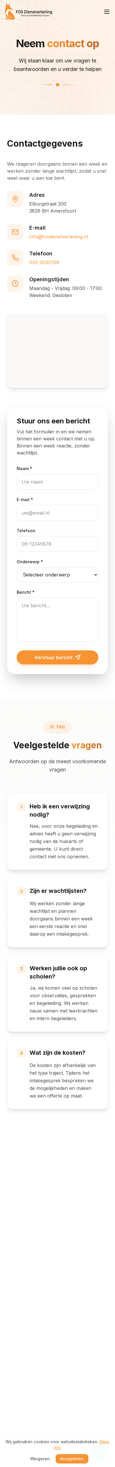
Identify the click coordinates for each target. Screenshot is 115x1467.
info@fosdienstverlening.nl (58, 237)
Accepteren (72, 1458)
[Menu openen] (106, 11)
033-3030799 (44, 262)
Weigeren (40, 1458)
